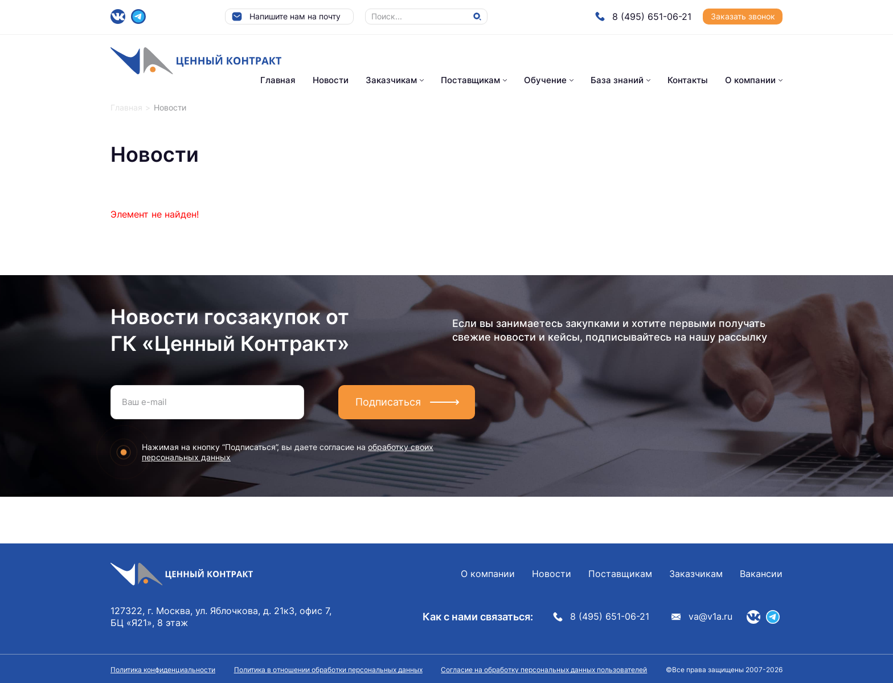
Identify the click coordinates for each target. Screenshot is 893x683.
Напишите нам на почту (286, 16)
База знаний (617, 80)
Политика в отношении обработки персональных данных (328, 669)
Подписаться (388, 402)
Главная (278, 80)
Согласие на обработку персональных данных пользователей (544, 669)
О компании (750, 80)
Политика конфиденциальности (162, 669)
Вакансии (761, 573)
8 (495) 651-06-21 (643, 16)
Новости (331, 80)
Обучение (545, 80)
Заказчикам (391, 80)
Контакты (687, 80)
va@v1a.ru (701, 616)
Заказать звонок (743, 16)
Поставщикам (470, 80)
